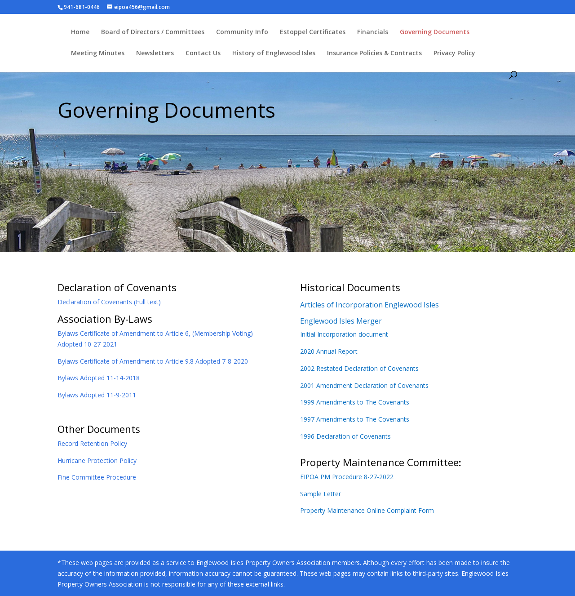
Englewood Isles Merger (341, 321)
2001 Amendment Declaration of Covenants (364, 385)
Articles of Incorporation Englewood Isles (369, 305)
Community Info (242, 32)
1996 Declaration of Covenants (345, 436)
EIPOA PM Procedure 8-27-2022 (347, 476)
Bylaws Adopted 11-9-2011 (97, 395)
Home (80, 32)
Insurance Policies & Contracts (374, 53)
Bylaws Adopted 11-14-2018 (99, 378)
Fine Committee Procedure (97, 477)
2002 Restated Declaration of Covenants (359, 368)
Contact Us (203, 53)
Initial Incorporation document (344, 334)
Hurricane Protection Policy (97, 460)
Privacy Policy (454, 53)
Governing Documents (434, 32)
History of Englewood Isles (273, 53)
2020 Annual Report (329, 351)
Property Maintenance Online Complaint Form (367, 510)
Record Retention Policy (92, 443)
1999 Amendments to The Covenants (354, 402)
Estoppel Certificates (312, 32)
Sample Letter (320, 493)
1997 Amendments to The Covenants (354, 419)
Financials (372, 32)
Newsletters (155, 53)
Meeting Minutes (97, 53)
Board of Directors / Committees (152, 32)
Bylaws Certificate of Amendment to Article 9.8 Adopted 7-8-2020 (153, 361)
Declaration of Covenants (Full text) (109, 302)
